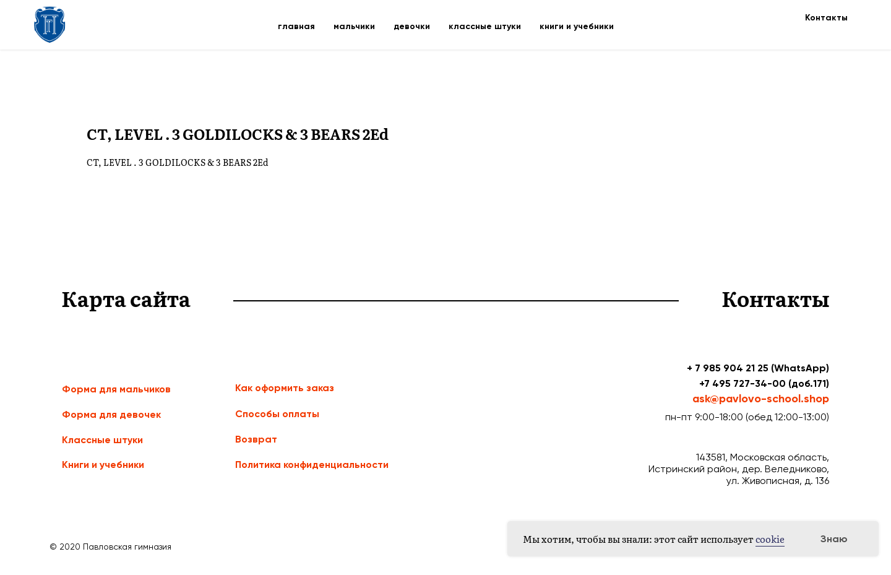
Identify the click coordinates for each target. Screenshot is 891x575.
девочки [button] (412, 26)
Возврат (256, 439)
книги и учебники (577, 26)
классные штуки (485, 26)
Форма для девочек (111, 414)
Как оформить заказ (284, 388)
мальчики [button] (354, 26)
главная (296, 26)
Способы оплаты (277, 414)
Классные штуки (102, 440)
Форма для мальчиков (116, 389)
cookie (770, 539)
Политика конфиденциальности (312, 464)
